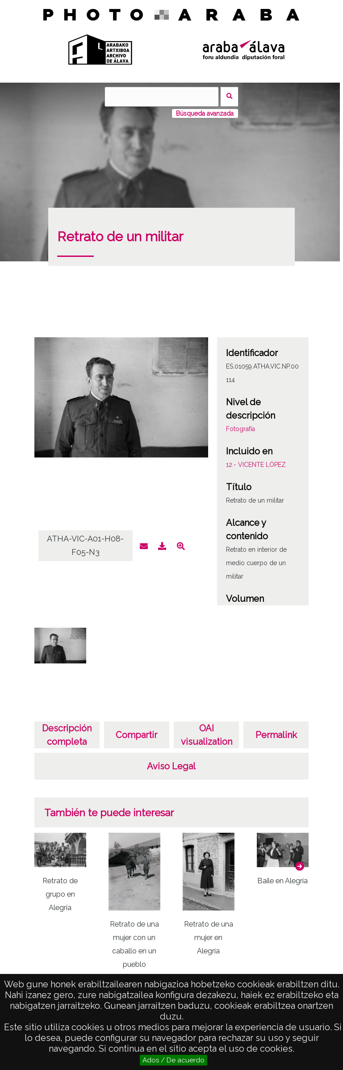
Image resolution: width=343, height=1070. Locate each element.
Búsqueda (229, 97)
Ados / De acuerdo (173, 1060)
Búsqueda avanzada (205, 113)
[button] (299, 866)
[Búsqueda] (162, 97)
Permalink (276, 735)
